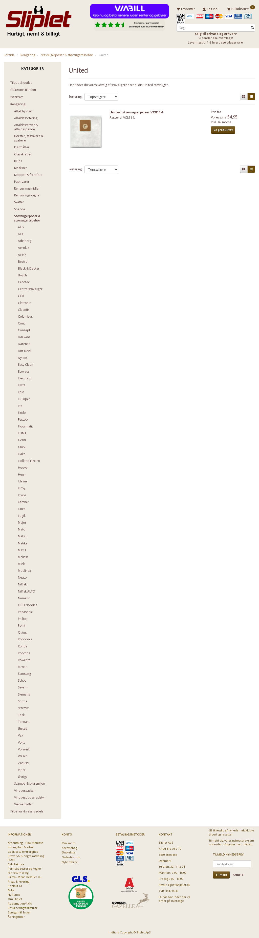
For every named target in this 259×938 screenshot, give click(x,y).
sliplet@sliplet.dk (179, 884)
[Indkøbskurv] (241, 8)
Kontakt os (15, 885)
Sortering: (75, 96)
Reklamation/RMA (20, 903)
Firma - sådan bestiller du (24, 876)
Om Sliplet (15, 898)
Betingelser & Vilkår (21, 846)
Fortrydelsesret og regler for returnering (24, 870)
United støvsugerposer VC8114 (138, 113)
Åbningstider (16, 916)
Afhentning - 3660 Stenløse (25, 842)
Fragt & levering (18, 881)
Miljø (11, 889)
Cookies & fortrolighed (23, 851)
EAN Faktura (16, 864)
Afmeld (238, 874)
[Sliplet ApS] (38, 19)
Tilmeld (221, 874)
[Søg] (252, 27)
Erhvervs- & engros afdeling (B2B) (26, 857)
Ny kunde (14, 894)
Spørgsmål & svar (19, 911)
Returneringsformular (22, 907)
